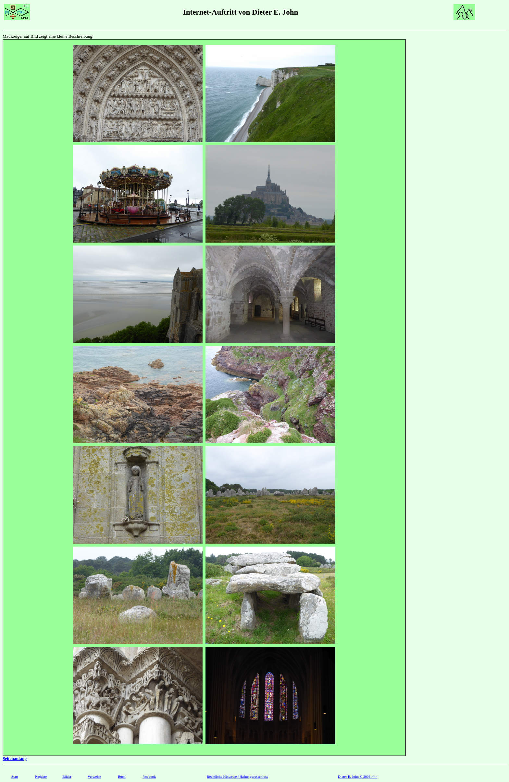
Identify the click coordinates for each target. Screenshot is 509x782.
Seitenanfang (15, 758)
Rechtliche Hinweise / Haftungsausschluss (237, 776)
